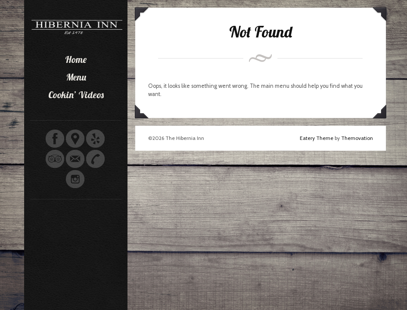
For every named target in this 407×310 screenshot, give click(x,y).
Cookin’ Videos (76, 95)
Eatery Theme (316, 138)
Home (76, 59)
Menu (76, 77)
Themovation (357, 138)
